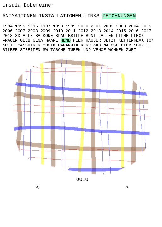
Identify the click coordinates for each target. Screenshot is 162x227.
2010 (58, 31)
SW (45, 50)
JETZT (109, 40)
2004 (134, 26)
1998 (58, 26)
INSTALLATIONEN (60, 16)
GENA (38, 40)
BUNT (91, 35)
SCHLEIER (121, 45)
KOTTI (9, 45)
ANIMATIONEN (19, 16)
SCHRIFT (142, 45)
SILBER (10, 50)
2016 (134, 31)
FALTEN (105, 35)
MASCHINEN (29, 45)
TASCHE (58, 50)
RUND (86, 45)
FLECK (137, 35)
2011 (71, 31)
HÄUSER (93, 40)
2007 (20, 31)
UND (87, 50)
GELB (25, 40)
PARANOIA (68, 45)
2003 (121, 26)
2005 (146, 26)
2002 (108, 26)
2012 (83, 31)
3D (17, 35)
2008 (33, 31)
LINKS (91, 16)
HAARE (51, 40)
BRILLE (75, 35)
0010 (82, 180)
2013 (96, 31)
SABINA (100, 45)
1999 (71, 26)
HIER (78, 40)
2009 (45, 31)
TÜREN (74, 50)
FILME (122, 35)
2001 (96, 26)
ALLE (28, 35)
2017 (146, 31)
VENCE (99, 50)
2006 (8, 31)
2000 (83, 26)
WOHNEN (116, 50)
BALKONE (44, 35)
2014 (108, 31)
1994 (8, 26)
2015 (121, 31)
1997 (45, 26)
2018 (8, 35)
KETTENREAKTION (136, 40)
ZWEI (131, 50)
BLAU (60, 35)
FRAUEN (10, 40)
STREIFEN (30, 50)
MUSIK (49, 45)
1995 (20, 26)
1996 (33, 26)
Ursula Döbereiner (28, 5)
